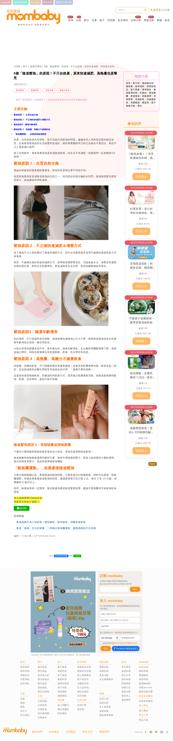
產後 (22, 703)
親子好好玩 (83, 679)
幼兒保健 (81, 695)
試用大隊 (136, 20)
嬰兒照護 (42, 667)
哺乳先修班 (83, 691)
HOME (17, 66)
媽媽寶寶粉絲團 (61, 556)
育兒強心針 (43, 675)
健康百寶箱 (36, 66)
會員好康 (126, 671)
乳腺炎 (143, 93)
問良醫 (111, 20)
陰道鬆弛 (20, 90)
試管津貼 (24, 683)
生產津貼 (24, 679)
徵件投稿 (126, 679)
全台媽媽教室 (106, 679)
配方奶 (136, 83)
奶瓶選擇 (146, 96)
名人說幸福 (83, 687)
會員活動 (104, 675)
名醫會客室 (83, 683)
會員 (167, 20)
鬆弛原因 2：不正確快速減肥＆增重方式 (32, 120)
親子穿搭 (62, 687)
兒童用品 (42, 705)
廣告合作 (87, 731)
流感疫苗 (139, 99)
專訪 (139, 106)
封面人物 (104, 698)
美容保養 (50, 90)
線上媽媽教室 (84, 675)
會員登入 (126, 695)
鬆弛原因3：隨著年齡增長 (25, 124)
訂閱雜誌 (71, 731)
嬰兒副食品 (43, 679)
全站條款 (54, 731)
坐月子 (23, 711)
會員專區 (126, 700)
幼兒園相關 (43, 713)
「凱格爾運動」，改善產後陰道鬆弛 (30, 134)
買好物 (80, 709)
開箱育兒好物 (84, 671)
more (152, 464)
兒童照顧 (42, 701)
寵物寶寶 (62, 695)
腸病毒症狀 (148, 83)
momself (143, 667)
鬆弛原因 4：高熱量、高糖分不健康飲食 (32, 129)
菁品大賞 (143, 720)
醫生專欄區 (63, 709)
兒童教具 (42, 717)
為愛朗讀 (135, 102)
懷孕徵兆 (146, 89)
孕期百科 (24, 675)
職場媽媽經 (144, 683)
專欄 (159, 20)
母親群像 (104, 711)
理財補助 (62, 691)
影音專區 (123, 20)
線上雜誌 (143, 710)
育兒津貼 (24, 715)
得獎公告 (126, 687)
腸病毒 (129, 86)
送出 (135, 589)
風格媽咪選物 (106, 715)
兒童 (94, 20)
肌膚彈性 (35, 90)
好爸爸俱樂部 (146, 701)
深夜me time (145, 687)
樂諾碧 (145, 102)
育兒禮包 (126, 667)
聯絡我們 (104, 731)
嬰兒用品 (42, 671)
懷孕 (70, 20)
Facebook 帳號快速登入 (126, 648)
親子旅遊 (62, 675)
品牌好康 (104, 671)
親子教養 (135, 89)
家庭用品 (62, 671)
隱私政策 (133, 643)
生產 (78, 20)
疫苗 (128, 83)
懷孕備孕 (24, 667)
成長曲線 (42, 687)
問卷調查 (126, 683)
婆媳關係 (143, 675)
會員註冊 (126, 691)
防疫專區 (62, 713)
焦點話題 (104, 703)
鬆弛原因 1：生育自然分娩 (26, 115)
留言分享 (126, 675)
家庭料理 (62, 679)
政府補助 (139, 86)
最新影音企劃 (84, 667)
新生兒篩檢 (43, 691)
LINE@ (77, 556)
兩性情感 (143, 671)
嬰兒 (86, 20)
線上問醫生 (63, 705)
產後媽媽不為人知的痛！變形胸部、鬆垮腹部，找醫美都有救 (51, 522)
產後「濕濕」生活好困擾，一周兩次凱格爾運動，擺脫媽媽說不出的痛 (56, 528)
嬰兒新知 (42, 683)
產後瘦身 (135, 96)
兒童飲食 (42, 709)
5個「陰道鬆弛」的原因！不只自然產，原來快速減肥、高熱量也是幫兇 (80, 66)
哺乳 (22, 707)
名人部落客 (105, 707)
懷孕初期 (24, 671)
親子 (102, 20)
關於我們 (37, 731)
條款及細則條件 (120, 643)
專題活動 (149, 20)
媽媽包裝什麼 (146, 691)
